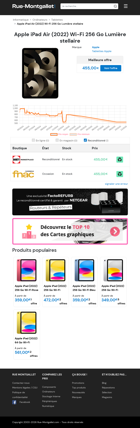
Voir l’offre (110, 68)
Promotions (78, 382)
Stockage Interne (51, 396)
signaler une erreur (116, 184)
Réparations (108, 387)
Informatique (21, 19)
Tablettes (57, 19)
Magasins (107, 397)
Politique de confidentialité (20, 395)
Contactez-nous (21, 382)
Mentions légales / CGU (24, 387)
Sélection (107, 392)
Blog (104, 382)
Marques (77, 397)
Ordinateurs (40, 19)
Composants (49, 386)
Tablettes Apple (101, 51)
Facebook (21, 402)
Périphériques (49, 401)
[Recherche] (89, 6)
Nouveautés (78, 392)
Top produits (79, 387)
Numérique (48, 406)
